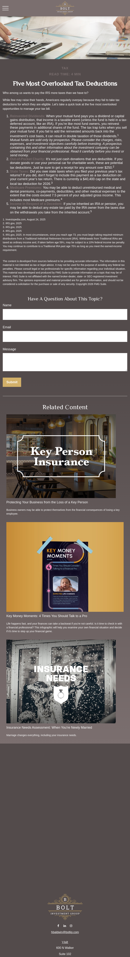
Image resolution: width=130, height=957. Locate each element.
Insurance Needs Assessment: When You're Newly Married (49, 727)
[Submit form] (12, 382)
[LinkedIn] (64, 925)
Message (9, 349)
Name (7, 305)
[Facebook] (58, 925)
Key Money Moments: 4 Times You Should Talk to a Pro (46, 616)
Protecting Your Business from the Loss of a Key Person (47, 502)
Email (7, 327)
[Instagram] (71, 925)
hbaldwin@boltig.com (65, 932)
